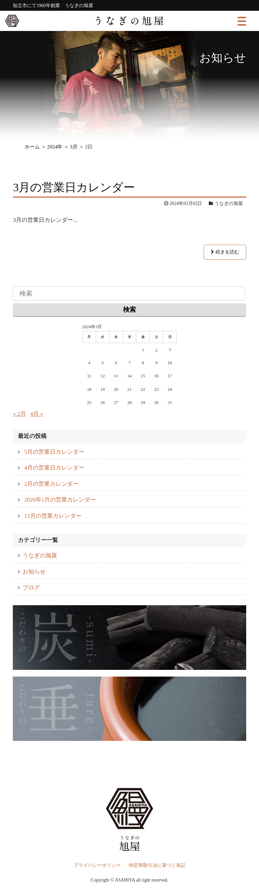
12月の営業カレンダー (53, 516)
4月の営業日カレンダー (54, 468)
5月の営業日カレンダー (54, 452)
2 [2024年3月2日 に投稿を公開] (156, 349)
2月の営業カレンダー (51, 484)
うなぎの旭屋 (40, 555)
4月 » (36, 414)
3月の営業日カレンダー (74, 187)
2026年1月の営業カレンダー (60, 499)
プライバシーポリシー (97, 865)
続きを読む (225, 251)
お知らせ (34, 572)
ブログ (31, 587)
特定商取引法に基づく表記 (157, 865)
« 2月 (19, 414)
